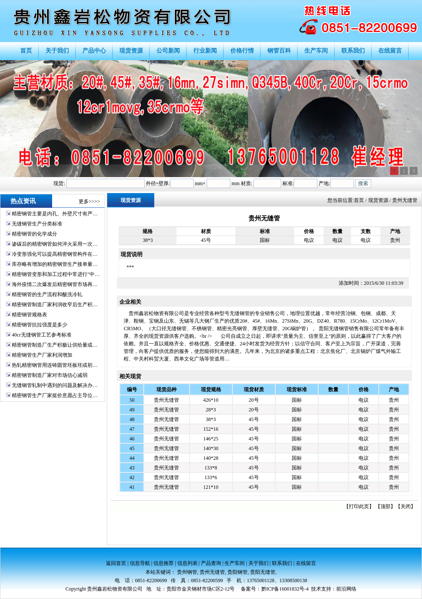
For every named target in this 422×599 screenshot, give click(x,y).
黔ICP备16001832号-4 (285, 589)
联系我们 (282, 563)
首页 (359, 200)
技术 (316, 589)
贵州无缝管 (166, 400)
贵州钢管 (187, 572)
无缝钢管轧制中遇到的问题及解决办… (55, 385)
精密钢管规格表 (29, 315)
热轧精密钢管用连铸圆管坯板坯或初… (55, 365)
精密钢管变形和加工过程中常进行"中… (56, 274)
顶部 (385, 506)
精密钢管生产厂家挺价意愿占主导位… (55, 395)
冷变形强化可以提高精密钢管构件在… (55, 254)
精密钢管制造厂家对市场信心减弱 (49, 375)
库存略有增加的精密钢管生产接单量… (55, 264)
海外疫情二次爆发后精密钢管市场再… (55, 284)
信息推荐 (163, 563)
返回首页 (116, 563)
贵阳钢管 (237, 572)
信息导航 (140, 563)
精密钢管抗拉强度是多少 (39, 325)
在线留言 (306, 563)
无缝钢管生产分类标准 (37, 224)
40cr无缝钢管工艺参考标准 (41, 335)
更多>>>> (89, 201)
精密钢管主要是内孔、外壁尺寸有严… (55, 214)
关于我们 (258, 563)
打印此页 (359, 506)
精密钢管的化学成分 (34, 234)
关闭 (406, 506)
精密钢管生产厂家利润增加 (42, 355)
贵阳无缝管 (262, 572)
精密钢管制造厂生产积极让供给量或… (55, 345)
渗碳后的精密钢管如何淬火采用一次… (55, 244)
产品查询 (211, 563)
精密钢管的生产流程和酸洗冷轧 (47, 294)
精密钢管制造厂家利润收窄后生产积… (55, 304)
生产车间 (234, 563)
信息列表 (187, 563)
